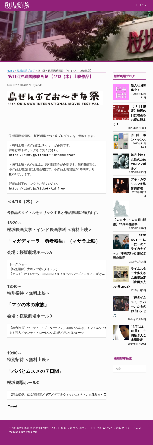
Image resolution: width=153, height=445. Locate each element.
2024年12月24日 (137, 319)
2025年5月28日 (137, 228)
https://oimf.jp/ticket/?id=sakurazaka (42, 155)
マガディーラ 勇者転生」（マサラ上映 (54, 241)
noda (39, 85)
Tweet (12, 406)
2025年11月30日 (137, 128)
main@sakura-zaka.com (23, 432)
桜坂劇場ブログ (26, 70)
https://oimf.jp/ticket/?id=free (37, 189)
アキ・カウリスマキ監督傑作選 (138, 183)
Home (10, 70)
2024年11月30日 (137, 343)
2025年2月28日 (137, 261)
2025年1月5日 (138, 290)
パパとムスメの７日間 (35, 371)
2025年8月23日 (137, 172)
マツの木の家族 (28, 304)
